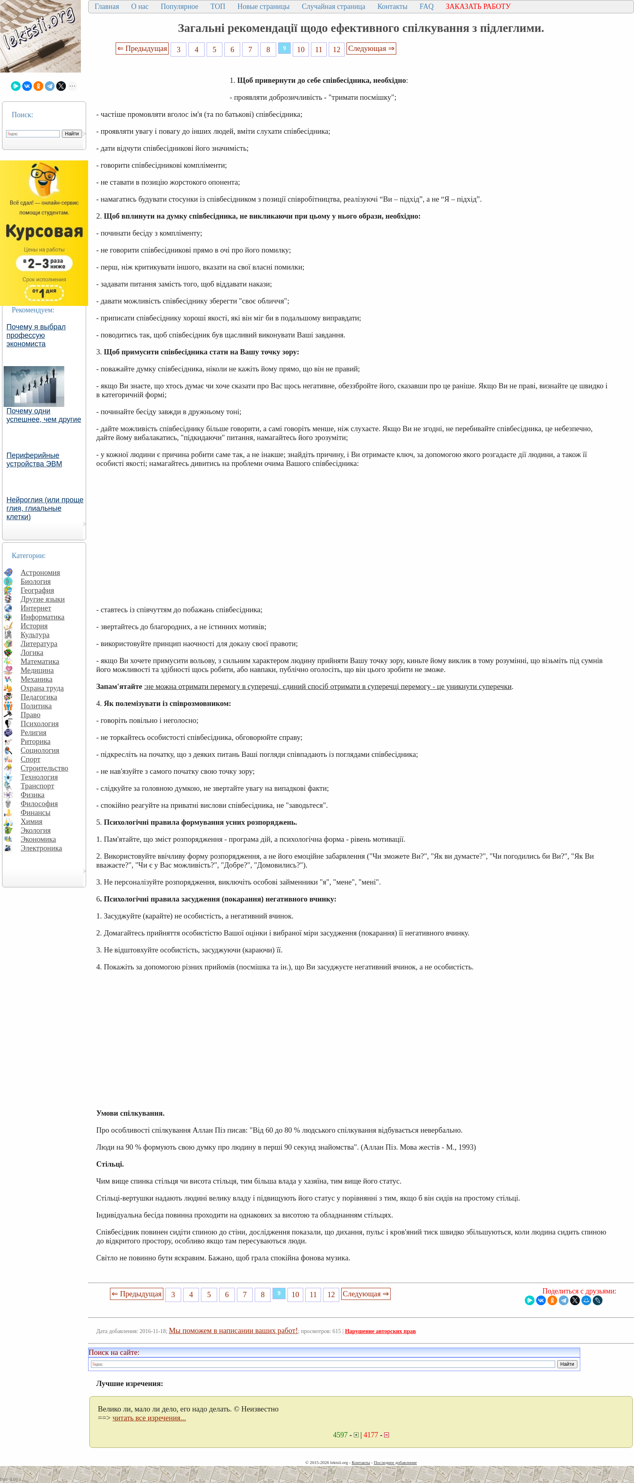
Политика (36, 705)
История (34, 625)
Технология (39, 777)
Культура (35, 634)
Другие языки (43, 599)
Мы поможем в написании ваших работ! (233, 1330)
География (37, 590)
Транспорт (37, 786)
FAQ (427, 6)
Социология (40, 750)
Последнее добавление (395, 1462)
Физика (32, 794)
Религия (33, 732)
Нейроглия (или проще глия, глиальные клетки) (45, 508)
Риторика (36, 741)
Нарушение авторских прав (380, 1331)
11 (318, 49)
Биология (36, 581)
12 (336, 49)
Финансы (36, 812)
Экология (36, 830)
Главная (107, 6)
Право (30, 714)
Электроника (41, 848)
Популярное (180, 6)
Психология (40, 723)
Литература (39, 643)
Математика (40, 661)
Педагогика (39, 697)
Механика (37, 679)
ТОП (218, 6)
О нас (139, 6)
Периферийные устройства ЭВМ (34, 459)
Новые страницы (263, 6)
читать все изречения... (149, 1417)
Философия (39, 803)
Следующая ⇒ (371, 48)
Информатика (43, 617)
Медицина (37, 670)
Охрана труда (42, 688)
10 (301, 49)
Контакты (392, 6)
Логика (32, 652)
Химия (31, 821)
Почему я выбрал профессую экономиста (36, 335)
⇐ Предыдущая (142, 48)
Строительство (44, 768)
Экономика (38, 839)
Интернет (36, 608)
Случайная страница (333, 6)
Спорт (30, 759)
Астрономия (40, 572)
